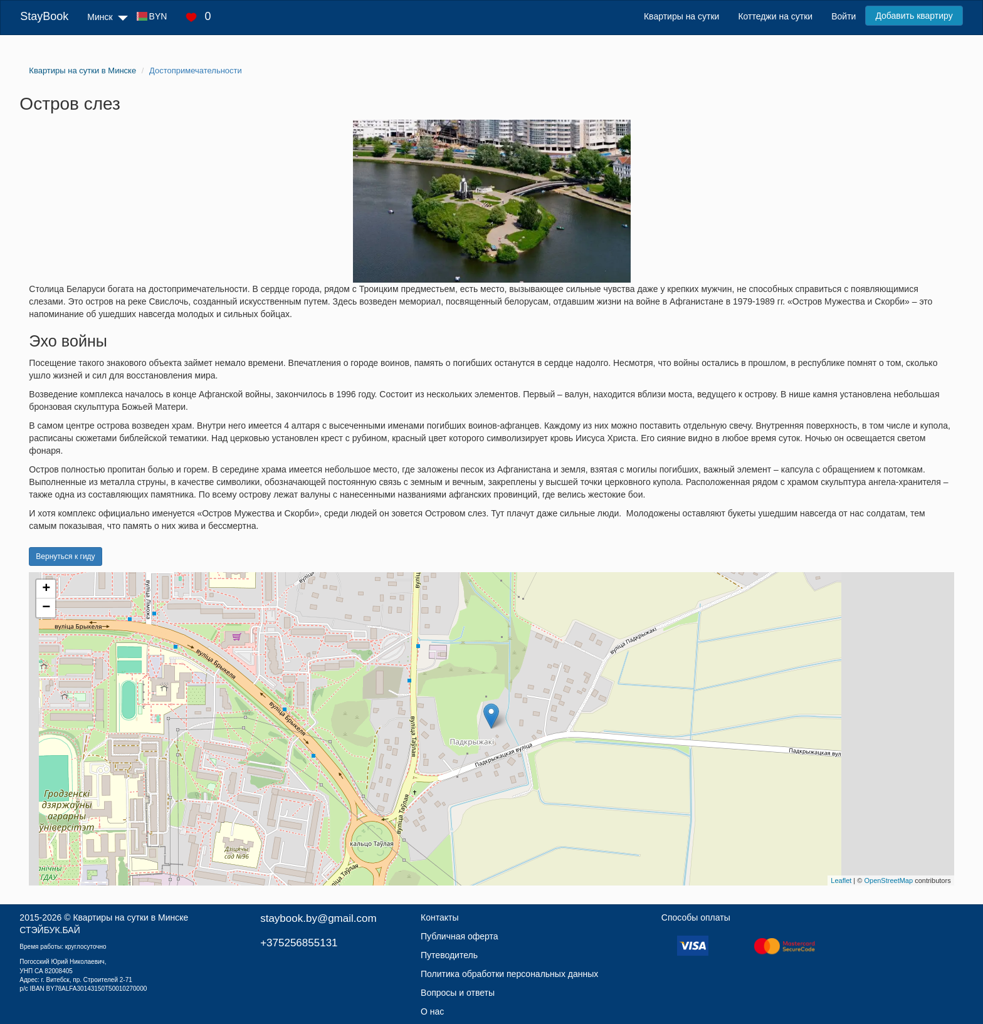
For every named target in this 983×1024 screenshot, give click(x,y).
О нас (432, 1011)
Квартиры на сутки (681, 16)
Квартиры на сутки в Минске (130, 917)
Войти (843, 16)
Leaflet (841, 880)
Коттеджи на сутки (775, 16)
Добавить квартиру (913, 16)
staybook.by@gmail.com (318, 918)
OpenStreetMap (888, 880)
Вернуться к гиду (65, 556)
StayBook (44, 16)
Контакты (439, 917)
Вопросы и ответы (458, 993)
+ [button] (46, 589)
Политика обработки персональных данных (509, 974)
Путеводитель (449, 955)
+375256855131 (298, 943)
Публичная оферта (459, 936)
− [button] (46, 607)
